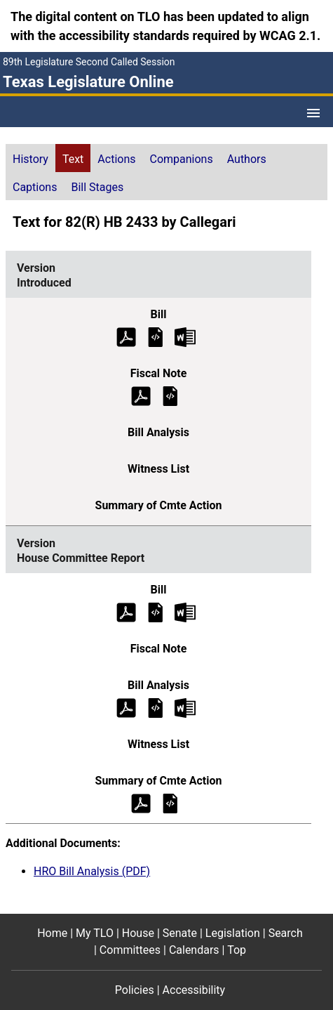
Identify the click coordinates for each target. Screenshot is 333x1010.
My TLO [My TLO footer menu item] (95, 933)
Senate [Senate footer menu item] (180, 933)
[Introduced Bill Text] (155, 336)
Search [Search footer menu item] (286, 933)
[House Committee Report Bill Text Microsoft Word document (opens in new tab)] (185, 611)
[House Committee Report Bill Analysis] (155, 707)
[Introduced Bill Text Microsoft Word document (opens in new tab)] (185, 336)
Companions (181, 159)
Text (72, 159)
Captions (35, 187)
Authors (246, 159)
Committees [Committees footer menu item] (130, 950)
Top (236, 950)
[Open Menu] (313, 113)
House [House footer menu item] (138, 933)
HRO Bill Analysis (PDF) (92, 871)
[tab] (30, 158)
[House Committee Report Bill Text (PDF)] (126, 611)
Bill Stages (97, 187)
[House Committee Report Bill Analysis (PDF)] (126, 707)
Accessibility (194, 990)
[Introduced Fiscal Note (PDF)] (140, 395)
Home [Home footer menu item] (52, 933)
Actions (116, 159)
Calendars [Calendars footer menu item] (194, 950)
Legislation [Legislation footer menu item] (232, 933)
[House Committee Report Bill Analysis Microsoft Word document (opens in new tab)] (185, 707)
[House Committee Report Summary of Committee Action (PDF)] (140, 802)
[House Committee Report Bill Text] (155, 611)
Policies (134, 990)
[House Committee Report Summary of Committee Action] (170, 802)
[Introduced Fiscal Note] (170, 395)
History (30, 159)
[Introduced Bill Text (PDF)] (126, 336)
